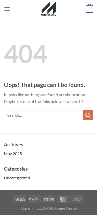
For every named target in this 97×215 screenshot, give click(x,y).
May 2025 (13, 153)
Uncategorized (17, 177)
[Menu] (7, 9)
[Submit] (88, 115)
